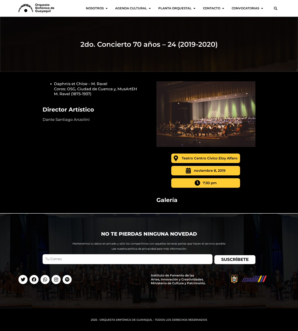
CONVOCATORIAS (247, 8)
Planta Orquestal (176, 8)
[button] (275, 8)
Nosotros (97, 8)
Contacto (213, 8)
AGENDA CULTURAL (133, 8)
